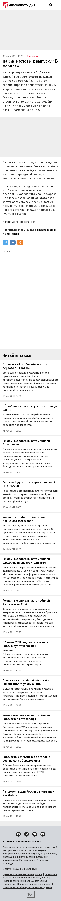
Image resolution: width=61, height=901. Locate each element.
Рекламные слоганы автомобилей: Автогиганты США (26, 602)
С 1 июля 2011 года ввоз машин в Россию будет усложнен (25, 644)
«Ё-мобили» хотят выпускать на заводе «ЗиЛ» (30, 408)
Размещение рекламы (25, 869)
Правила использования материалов (22, 874)
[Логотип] (19, 5)
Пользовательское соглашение (34, 884)
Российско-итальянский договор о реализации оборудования (26, 758)
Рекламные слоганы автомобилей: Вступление (26, 442)
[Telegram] (5, 242)
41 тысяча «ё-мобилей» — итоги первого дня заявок (25, 366)
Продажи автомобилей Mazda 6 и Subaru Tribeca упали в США (26, 682)
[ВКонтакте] (13, 242)
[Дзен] (18, 834)
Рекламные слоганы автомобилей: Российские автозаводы (26, 717)
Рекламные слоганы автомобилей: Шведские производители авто (26, 560)
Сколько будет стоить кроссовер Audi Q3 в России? (29, 484)
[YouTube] (42, 834)
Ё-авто (7, 252)
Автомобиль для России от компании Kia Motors (28, 793)
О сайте (7, 869)
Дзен (53, 230)
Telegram (43, 230)
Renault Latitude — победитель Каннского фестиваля (24, 519)
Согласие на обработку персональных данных (27, 887)
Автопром (32, 56)
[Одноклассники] (20, 242)
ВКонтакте (12, 234)
